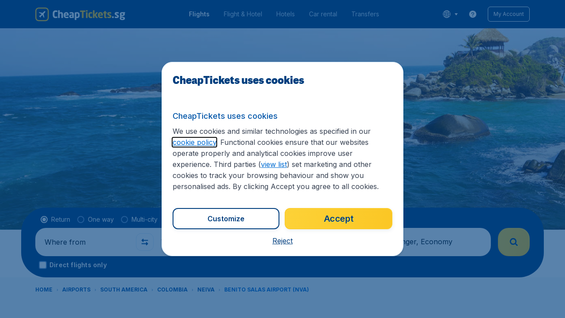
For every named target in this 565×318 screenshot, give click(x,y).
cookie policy (194, 142)
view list (274, 164)
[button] (282, 240)
